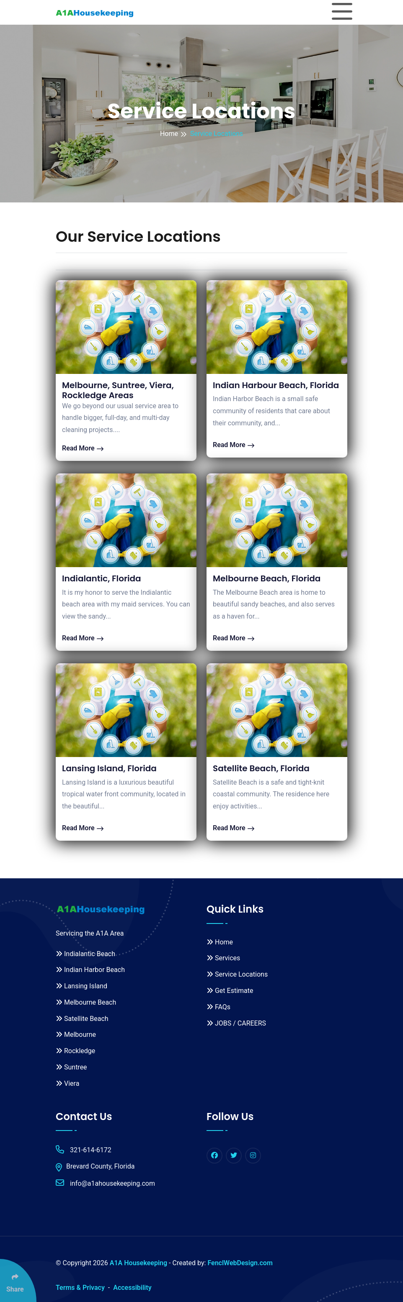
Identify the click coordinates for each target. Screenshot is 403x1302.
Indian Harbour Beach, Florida (276, 385)
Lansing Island (81, 986)
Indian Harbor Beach (90, 970)
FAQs (218, 1007)
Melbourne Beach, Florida (266, 578)
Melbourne (76, 1035)
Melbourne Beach (86, 1002)
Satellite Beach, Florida (261, 768)
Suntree (71, 1067)
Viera (67, 1083)
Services (223, 958)
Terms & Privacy (80, 1288)
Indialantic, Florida (101, 578)
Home (169, 134)
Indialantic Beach (85, 954)
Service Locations (237, 974)
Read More (82, 448)
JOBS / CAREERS (236, 1023)
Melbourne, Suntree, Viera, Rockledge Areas (118, 390)
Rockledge (75, 1051)
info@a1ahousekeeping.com (105, 1183)
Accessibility (132, 1288)
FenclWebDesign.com (239, 1263)
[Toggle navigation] (342, 12)
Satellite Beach (82, 1019)
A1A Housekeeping (138, 1263)
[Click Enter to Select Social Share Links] (18, 1280)
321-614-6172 (83, 1149)
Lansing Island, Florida (109, 768)
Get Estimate (230, 991)
